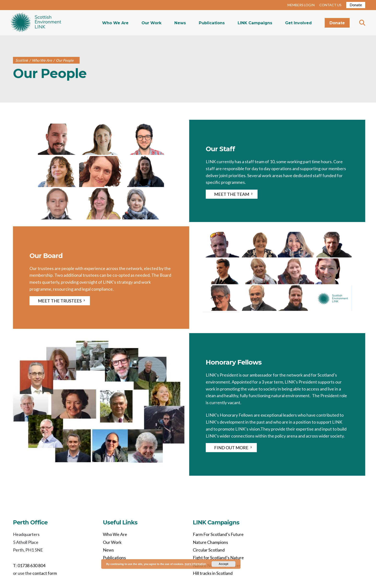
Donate (356, 4)
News (180, 22)
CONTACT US (330, 5)
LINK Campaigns (255, 22)
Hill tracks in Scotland (213, 573)
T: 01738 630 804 (29, 565)
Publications (212, 22)
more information (195, 563)
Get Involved (298, 22)
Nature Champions (210, 542)
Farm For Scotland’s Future (218, 534)
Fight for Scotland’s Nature (218, 557)
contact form (44, 573)
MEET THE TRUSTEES (60, 300)
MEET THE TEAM (231, 194)
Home (36, 22)
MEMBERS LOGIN (301, 5)
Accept (223, 564)
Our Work (151, 22)
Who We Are (115, 22)
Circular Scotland (209, 549)
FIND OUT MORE (231, 447)
